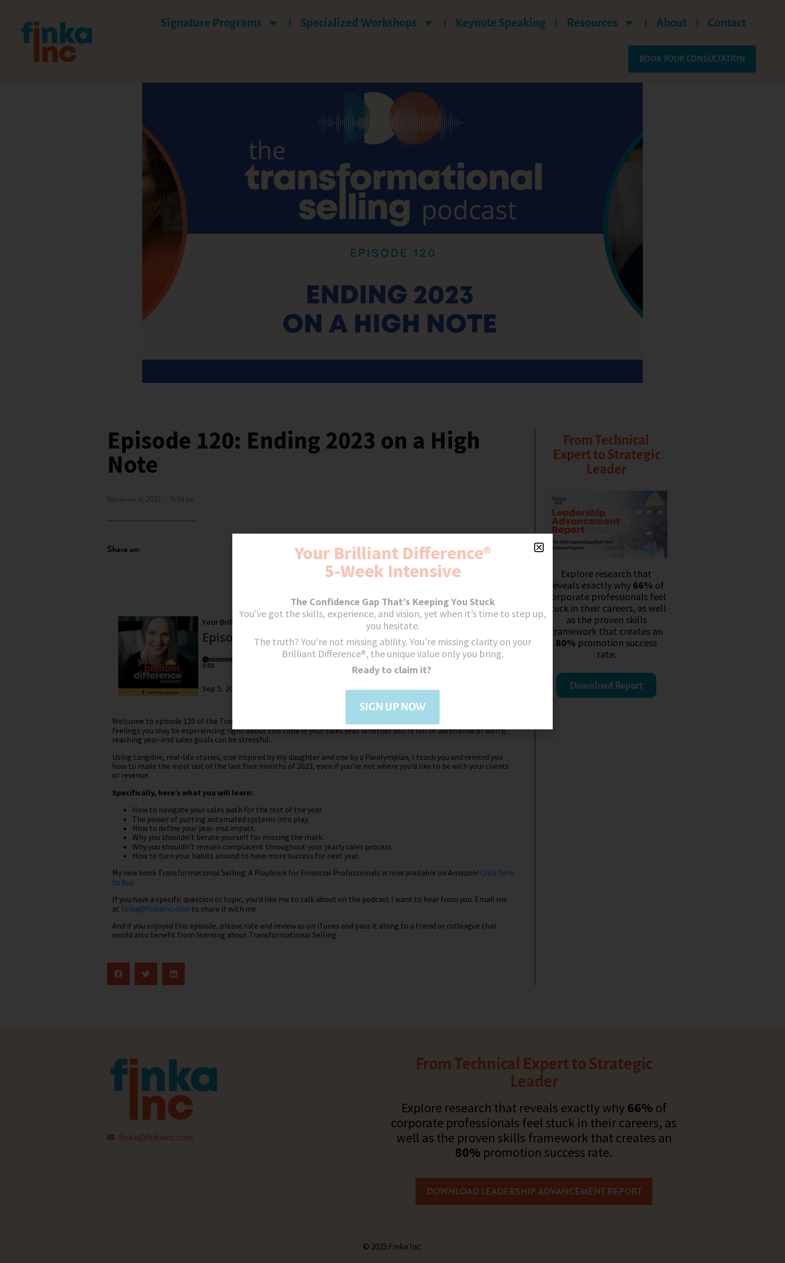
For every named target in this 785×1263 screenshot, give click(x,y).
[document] (392, 631)
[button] (539, 547)
